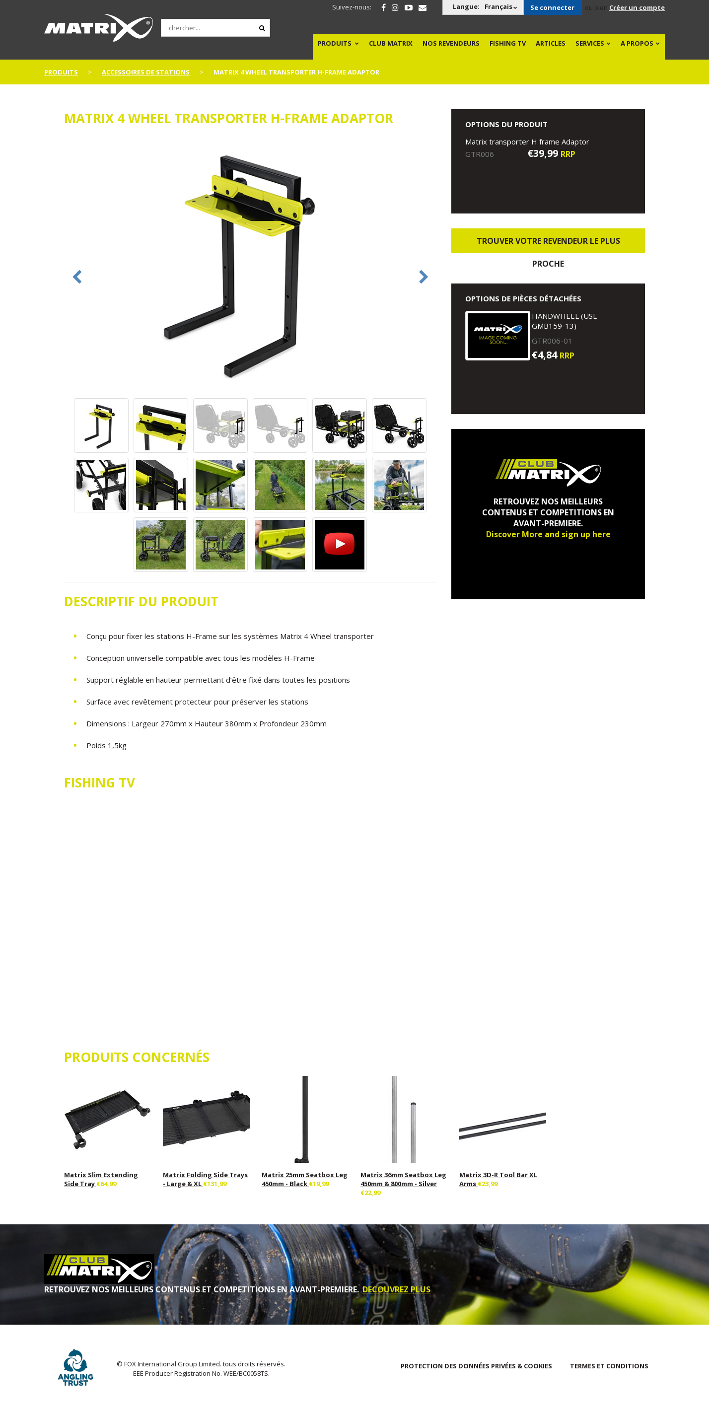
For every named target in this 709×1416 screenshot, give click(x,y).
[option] (250, 262)
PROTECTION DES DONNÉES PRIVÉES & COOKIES (476, 1365)
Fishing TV (508, 43)
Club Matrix (391, 43)
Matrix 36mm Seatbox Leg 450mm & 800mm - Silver (403, 1179)
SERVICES (589, 43)
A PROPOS (637, 43)
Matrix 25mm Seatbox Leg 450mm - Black (305, 1179)
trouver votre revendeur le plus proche (548, 244)
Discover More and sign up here (548, 534)
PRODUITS (335, 43)
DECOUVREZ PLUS (396, 1289)
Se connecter (552, 7)
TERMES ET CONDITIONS (609, 1365)
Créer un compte (637, 7)
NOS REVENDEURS (451, 43)
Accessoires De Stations (146, 72)
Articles (551, 43)
